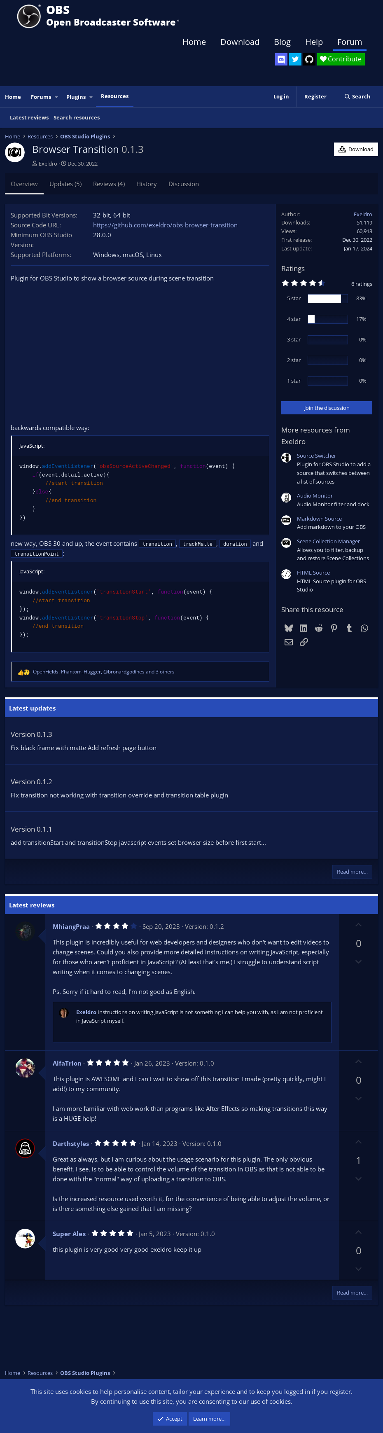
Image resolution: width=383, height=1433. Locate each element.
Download (239, 41)
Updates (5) (65, 184)
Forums (41, 97)
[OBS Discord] (281, 59)
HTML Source (313, 572)
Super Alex (69, 1234)
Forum (349, 41)
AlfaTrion (67, 1063)
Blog (282, 41)
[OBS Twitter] (295, 59)
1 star (294, 380)
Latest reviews (29, 117)
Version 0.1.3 (31, 734)
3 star (294, 339)
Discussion (183, 184)
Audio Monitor (315, 495)
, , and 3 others (104, 671)
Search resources (77, 117)
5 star (294, 298)
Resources (114, 96)
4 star (294, 319)
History (146, 184)
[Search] (357, 96)
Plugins (76, 97)
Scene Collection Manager (328, 541)
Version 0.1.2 (31, 781)
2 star (294, 360)
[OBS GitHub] (309, 59)
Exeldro (48, 163)
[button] (57, 97)
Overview (24, 184)
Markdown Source (319, 518)
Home (194, 41)
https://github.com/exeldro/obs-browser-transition (165, 225)
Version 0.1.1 (31, 829)
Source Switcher (316, 455)
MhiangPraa (71, 926)
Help (314, 41)
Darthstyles (71, 1143)
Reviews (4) (109, 184)
